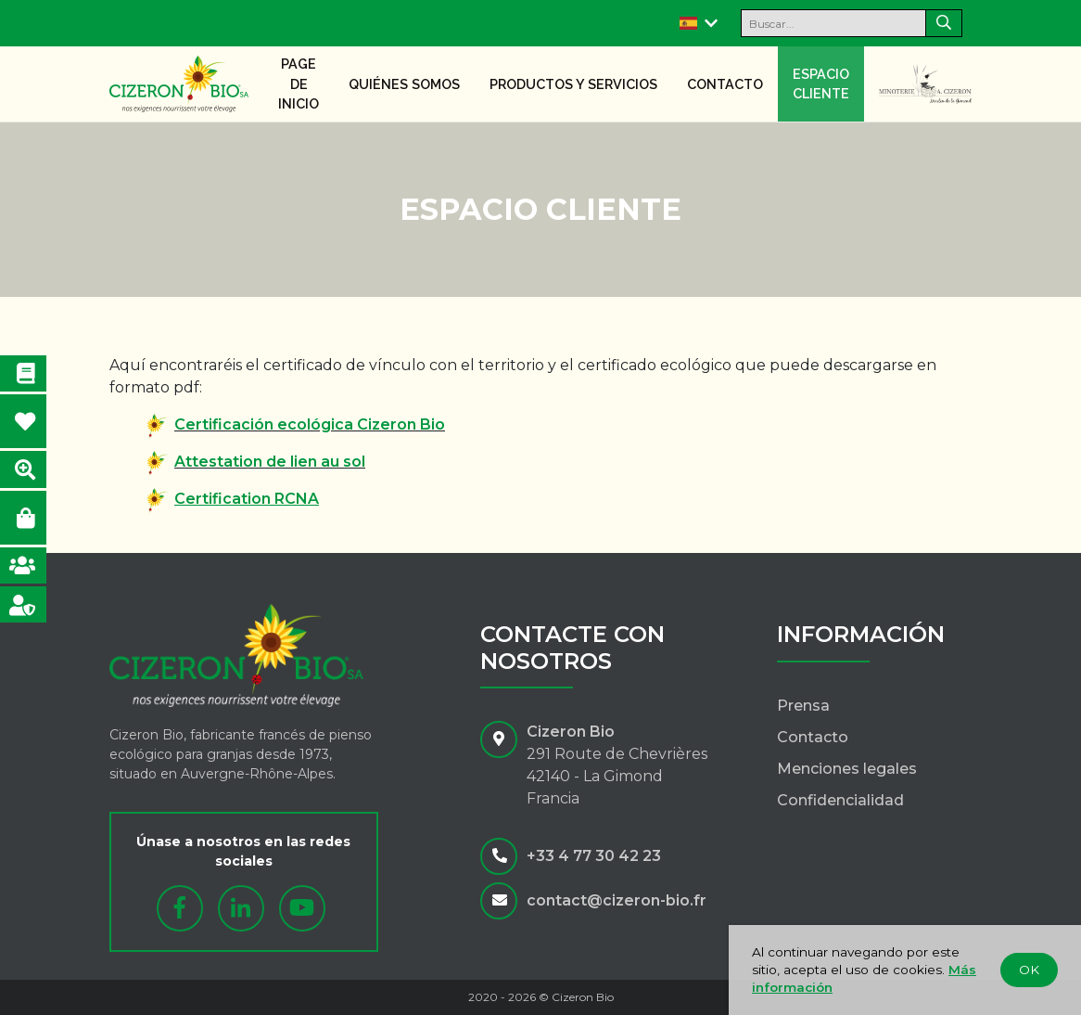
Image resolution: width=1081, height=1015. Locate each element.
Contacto (725, 84)
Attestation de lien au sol (269, 461)
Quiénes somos (404, 84)
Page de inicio (298, 83)
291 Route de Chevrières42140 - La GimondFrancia (617, 776)
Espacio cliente (821, 84)
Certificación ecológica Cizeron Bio (309, 424)
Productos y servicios (573, 84)
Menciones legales (847, 768)
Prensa (803, 705)
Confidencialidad (840, 800)
